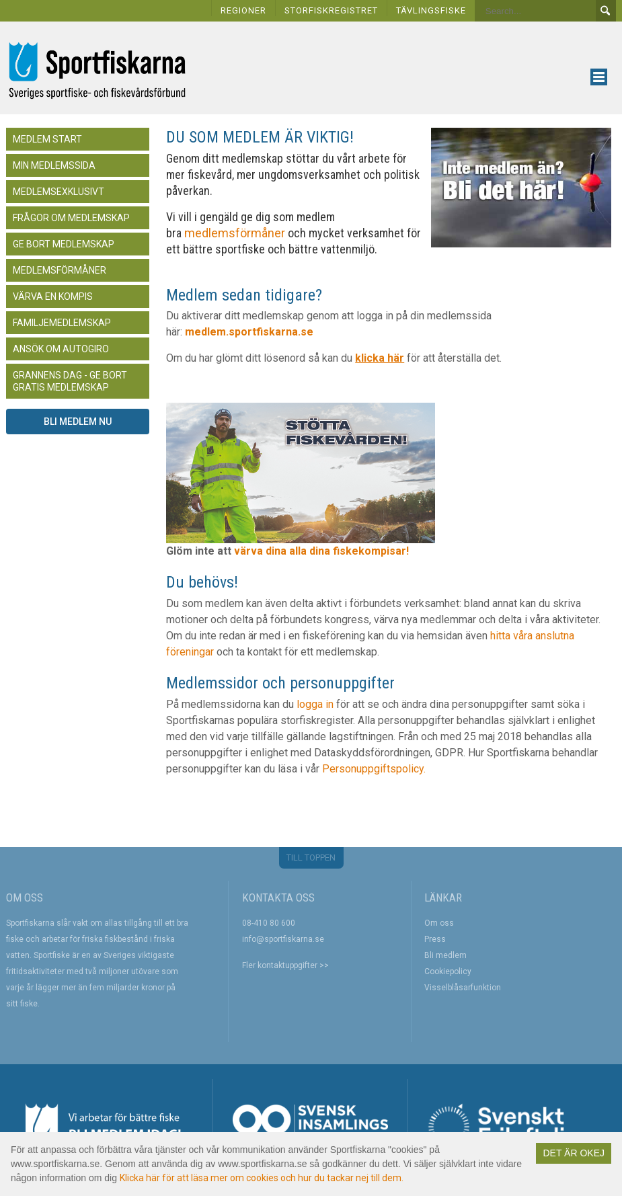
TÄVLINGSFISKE (431, 10)
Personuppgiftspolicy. (374, 768)
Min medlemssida (54, 165)
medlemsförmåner (233, 233)
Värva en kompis (53, 296)
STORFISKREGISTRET (331, 10)
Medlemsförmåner (59, 270)
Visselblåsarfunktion (462, 987)
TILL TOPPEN (311, 857)
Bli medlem (445, 955)
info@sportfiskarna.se (283, 939)
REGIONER (243, 10)
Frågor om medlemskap (71, 217)
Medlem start (47, 139)
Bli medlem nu (78, 421)
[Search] (535, 11)
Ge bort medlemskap (63, 244)
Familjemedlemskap (62, 322)
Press (435, 939)
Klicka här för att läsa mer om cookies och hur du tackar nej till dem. (261, 1177)
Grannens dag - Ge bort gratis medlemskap (70, 381)
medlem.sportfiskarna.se (249, 331)
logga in (315, 704)
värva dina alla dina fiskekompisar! (323, 551)
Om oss (439, 923)
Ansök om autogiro (61, 349)
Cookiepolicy (447, 971)
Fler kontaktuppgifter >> (285, 965)
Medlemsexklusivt (58, 191)
